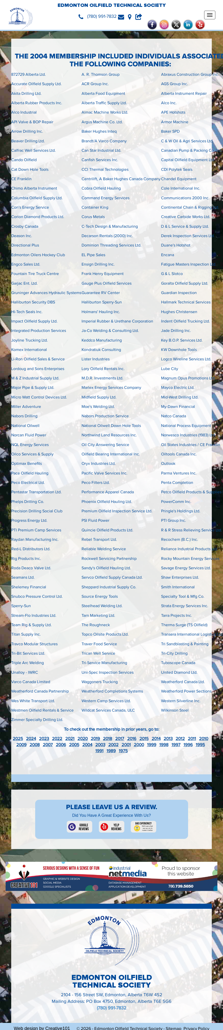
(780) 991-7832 (111, 1008)
